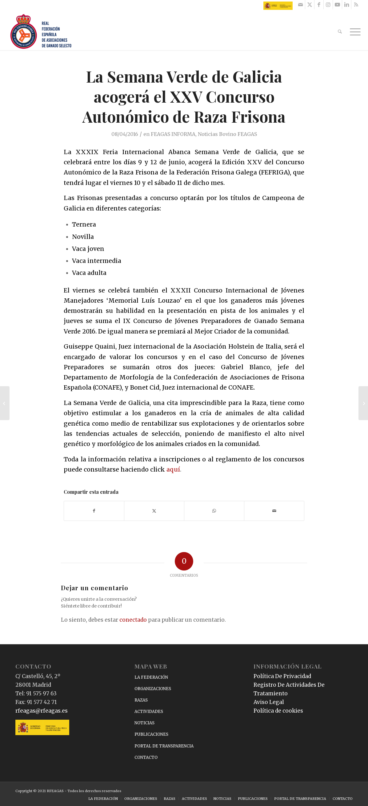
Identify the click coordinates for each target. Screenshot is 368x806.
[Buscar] (340, 31)
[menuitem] (340, 31)
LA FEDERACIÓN (151, 677)
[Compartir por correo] (274, 511)
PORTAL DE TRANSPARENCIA (164, 746)
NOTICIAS (144, 723)
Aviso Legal (269, 702)
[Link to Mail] (300, 4)
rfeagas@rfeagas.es (41, 710)
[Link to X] (309, 4)
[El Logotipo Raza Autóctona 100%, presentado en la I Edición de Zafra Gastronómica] (5, 403)
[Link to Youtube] (337, 4)
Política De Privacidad (282, 676)
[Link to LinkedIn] (346, 4)
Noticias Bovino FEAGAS (227, 134)
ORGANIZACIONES (152, 688)
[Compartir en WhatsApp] (214, 511)
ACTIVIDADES (148, 711)
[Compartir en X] (154, 511)
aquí (173, 469)
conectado (133, 619)
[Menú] (353, 31)
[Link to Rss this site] (356, 4)
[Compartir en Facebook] (94, 511)
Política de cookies (278, 710)
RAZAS (141, 700)
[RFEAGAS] (41, 31)
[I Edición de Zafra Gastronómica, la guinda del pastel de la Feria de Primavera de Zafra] (363, 403)
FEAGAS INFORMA (173, 134)
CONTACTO (146, 757)
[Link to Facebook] (318, 4)
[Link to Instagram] (328, 4)
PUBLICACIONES (151, 734)
